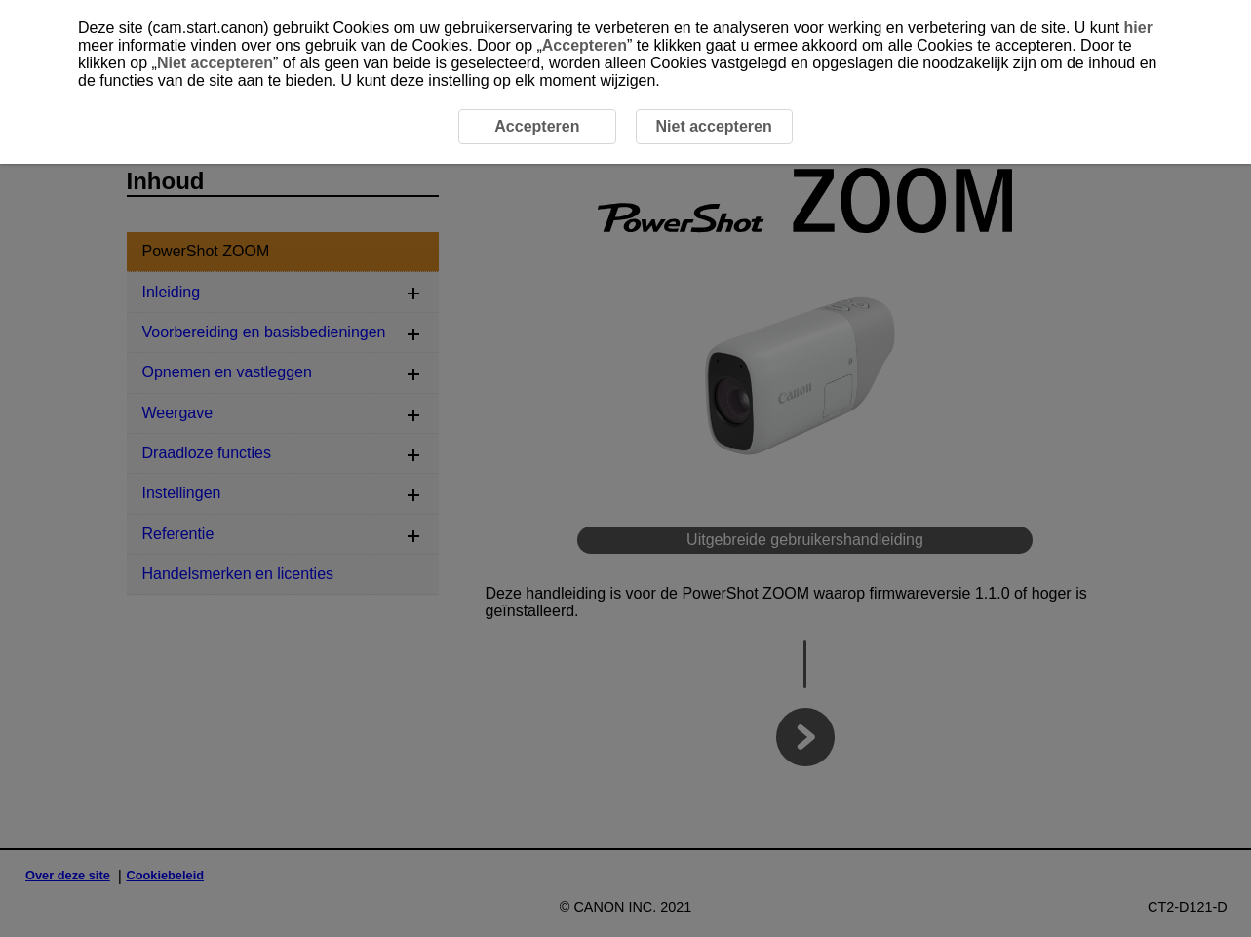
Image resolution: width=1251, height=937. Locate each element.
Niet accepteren (215, 63)
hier (1138, 28)
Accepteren (584, 45)
